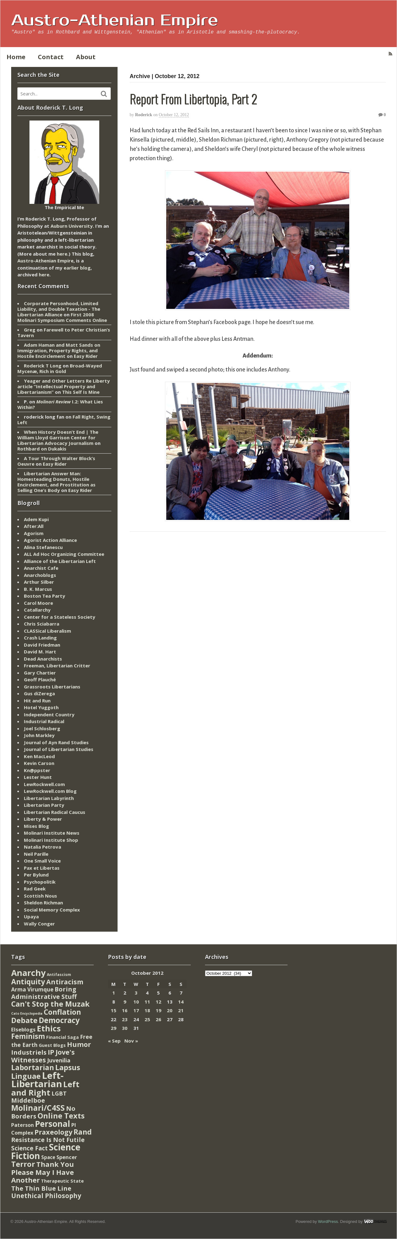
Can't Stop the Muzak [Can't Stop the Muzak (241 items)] (50, 1004)
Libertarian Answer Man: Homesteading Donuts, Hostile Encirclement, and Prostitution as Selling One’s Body (56, 481)
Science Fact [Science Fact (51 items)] (29, 1148)
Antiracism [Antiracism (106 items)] (64, 981)
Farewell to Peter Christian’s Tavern (63, 332)
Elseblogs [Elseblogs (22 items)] (23, 1029)
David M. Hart (40, 651)
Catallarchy (37, 610)
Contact (51, 57)
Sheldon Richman (43, 902)
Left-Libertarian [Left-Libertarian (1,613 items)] (37, 1079)
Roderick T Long (42, 365)
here (62, 254)
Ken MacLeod (39, 756)
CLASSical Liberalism (47, 631)
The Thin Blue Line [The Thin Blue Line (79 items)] (41, 1188)
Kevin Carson (39, 763)
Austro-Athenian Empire (114, 20)
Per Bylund (36, 875)
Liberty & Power (43, 819)
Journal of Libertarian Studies (58, 749)
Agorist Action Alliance (50, 540)
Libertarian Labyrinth (49, 798)
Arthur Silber (39, 582)
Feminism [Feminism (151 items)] (28, 1036)
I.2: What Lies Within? (60, 404)
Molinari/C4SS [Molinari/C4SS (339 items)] (38, 1108)
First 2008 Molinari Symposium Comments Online (62, 317)
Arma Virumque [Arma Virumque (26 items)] (32, 989)
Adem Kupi (36, 519)
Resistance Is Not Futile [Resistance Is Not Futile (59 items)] (48, 1140)
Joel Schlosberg (42, 728)
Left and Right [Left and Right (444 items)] (45, 1088)
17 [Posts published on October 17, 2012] (136, 1010)
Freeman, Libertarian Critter (57, 665)
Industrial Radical (44, 721)
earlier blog (77, 268)
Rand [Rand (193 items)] (83, 1132)
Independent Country (49, 714)
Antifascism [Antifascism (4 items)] (59, 974)
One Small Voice (42, 861)
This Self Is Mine (81, 392)
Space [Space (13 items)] (48, 1157)
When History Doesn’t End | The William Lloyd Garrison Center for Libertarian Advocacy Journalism (57, 437)
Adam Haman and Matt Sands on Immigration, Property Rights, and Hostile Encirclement (58, 350)
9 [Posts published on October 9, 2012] (124, 1002)
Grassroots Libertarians (52, 686)
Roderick (143, 114)
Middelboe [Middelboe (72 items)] (28, 1100)
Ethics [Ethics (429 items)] (49, 1028)
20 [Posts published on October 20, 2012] (169, 1010)
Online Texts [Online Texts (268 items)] (61, 1115)
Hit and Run (37, 700)
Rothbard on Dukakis (41, 449)
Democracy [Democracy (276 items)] (59, 1020)
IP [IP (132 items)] (51, 1052)
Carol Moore (38, 603)
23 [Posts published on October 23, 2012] (124, 1019)
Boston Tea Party (44, 596)
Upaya (31, 916)
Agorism (33, 533)
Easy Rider (86, 356)
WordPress (328, 1221)
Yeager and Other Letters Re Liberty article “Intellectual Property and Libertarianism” (63, 386)
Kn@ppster (37, 770)
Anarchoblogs (40, 575)
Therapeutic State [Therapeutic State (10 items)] (62, 1181)
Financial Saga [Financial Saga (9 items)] (62, 1037)
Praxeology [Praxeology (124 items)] (53, 1131)
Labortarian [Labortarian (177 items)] (32, 1067)
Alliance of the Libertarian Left (60, 561)
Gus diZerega (39, 693)
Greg (29, 330)
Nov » (131, 1041)
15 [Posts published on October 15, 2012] (113, 1010)
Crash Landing (40, 638)
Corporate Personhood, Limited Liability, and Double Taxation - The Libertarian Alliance (58, 309)
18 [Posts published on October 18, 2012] (147, 1010)
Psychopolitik (40, 882)
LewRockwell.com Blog (50, 791)
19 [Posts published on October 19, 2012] (158, 1010)
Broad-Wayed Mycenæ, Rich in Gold (59, 368)
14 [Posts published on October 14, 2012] (181, 1002)
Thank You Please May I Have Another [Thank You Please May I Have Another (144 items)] (42, 1171)
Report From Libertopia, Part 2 (193, 98)
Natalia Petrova (42, 847)
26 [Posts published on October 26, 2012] (158, 1019)
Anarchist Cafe (41, 568)
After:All (33, 526)
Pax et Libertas (42, 868)
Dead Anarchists (43, 659)
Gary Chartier (40, 673)
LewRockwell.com (44, 784)
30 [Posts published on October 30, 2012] (124, 1028)
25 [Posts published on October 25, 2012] (147, 1019)
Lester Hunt (38, 777)
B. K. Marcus (38, 589)
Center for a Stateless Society (59, 617)
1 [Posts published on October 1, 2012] (113, 993)
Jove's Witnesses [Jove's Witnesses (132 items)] (43, 1056)
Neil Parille (36, 854)
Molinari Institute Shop (51, 840)
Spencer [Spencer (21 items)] (66, 1157)
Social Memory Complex (52, 910)
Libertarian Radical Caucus (54, 812)
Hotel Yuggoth (41, 707)
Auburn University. (72, 226)
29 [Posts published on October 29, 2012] (113, 1028)
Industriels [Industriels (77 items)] (29, 1052)
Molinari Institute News (51, 833)
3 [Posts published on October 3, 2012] (136, 993)
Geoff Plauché (40, 679)
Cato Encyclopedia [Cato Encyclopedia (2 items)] (26, 1013)
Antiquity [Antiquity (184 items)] (28, 981)
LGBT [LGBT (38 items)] (59, 1093)
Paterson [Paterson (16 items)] (22, 1125)
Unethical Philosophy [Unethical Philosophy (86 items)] (46, 1195)
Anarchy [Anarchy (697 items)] (28, 972)
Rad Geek (35, 888)
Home (16, 57)
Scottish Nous (40, 896)
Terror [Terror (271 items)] (23, 1164)
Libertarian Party (44, 805)
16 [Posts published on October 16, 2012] (124, 1010)
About (86, 57)
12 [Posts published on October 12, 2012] (158, 1002)
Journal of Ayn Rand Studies (56, 742)
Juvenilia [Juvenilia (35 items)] (58, 1060)
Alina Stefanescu (43, 547)
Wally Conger (39, 923)
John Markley (39, 735)
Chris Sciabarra (41, 624)
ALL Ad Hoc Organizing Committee (64, 554)
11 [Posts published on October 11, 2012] (147, 1002)
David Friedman (42, 645)
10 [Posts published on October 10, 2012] (136, 1002)
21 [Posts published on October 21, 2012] (181, 1010)
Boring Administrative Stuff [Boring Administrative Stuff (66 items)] (44, 993)
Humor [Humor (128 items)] (79, 1044)
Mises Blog (36, 826)
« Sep (114, 1041)
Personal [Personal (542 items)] (52, 1123)
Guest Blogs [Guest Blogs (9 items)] (52, 1045)
